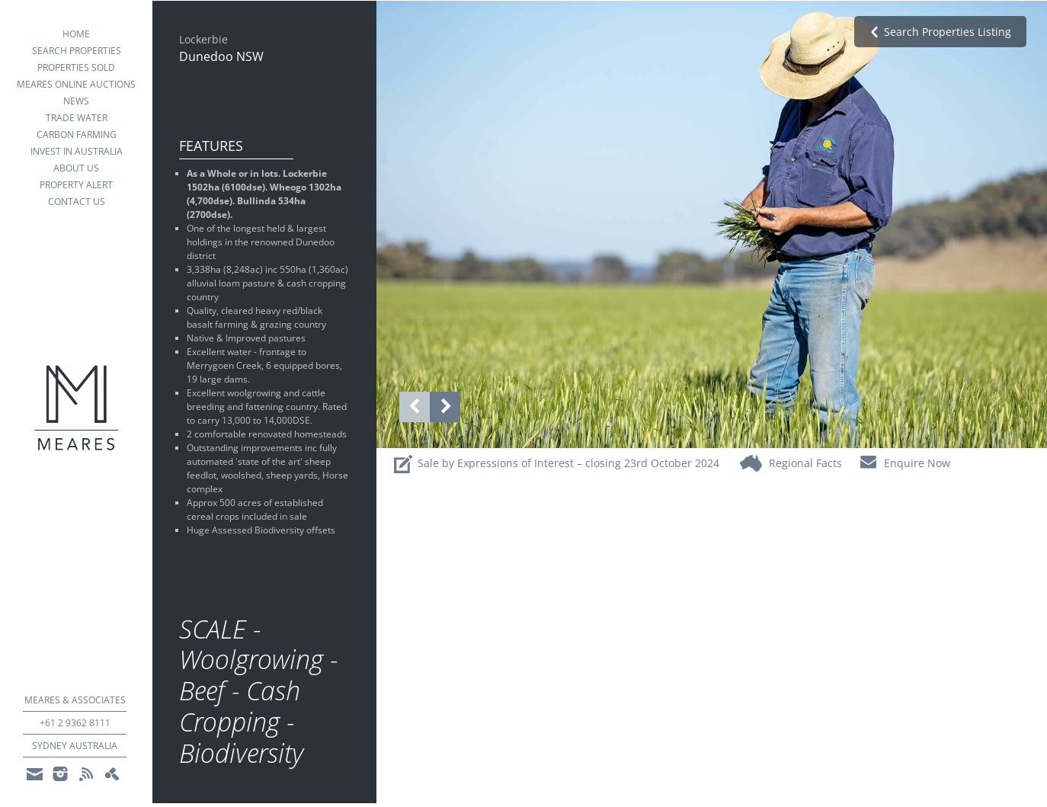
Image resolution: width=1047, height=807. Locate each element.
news (76, 100)
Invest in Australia (76, 151)
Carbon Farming (77, 134)
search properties (76, 50)
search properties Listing (947, 31)
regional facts (805, 463)
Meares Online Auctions (76, 84)
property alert (76, 184)
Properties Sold (76, 67)
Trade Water (76, 117)
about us (76, 168)
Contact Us (76, 201)
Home (76, 33)
